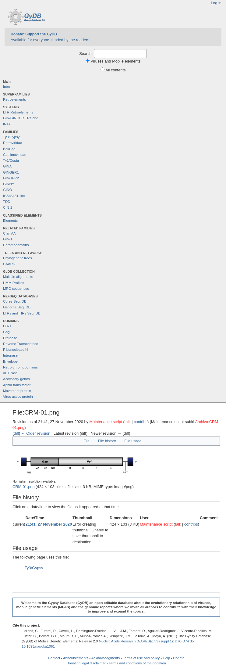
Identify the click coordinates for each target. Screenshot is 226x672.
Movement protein (17, 391)
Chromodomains (16, 245)
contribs (140, 421)
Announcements (75, 658)
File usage (132, 441)
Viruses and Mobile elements (115, 61)
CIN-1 (7, 207)
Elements (10, 220)
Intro (6, 86)
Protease (10, 338)
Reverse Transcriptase (20, 344)
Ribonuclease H (15, 349)
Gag (6, 332)
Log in (216, 3)
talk (128, 421)
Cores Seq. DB (14, 301)
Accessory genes (16, 379)
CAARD (9, 264)
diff (16, 433)
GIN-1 (7, 239)
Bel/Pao (9, 149)
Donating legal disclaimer (86, 663)
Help (166, 658)
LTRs (7, 326)
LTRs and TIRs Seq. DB (21, 313)
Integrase (10, 355)
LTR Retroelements (18, 112)
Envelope (10, 361)
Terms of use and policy (141, 658)
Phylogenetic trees (17, 258)
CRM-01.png (23, 486)
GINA (7, 166)
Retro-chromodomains (20, 367)
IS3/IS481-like (14, 196)
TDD (6, 201)
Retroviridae (12, 143)
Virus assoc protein (18, 396)
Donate (178, 658)
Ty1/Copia (11, 160)
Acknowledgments (105, 658)
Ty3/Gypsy (11, 137)
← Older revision (35, 433)
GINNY (8, 184)
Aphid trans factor (16, 385)
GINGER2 (11, 178)
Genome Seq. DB (16, 307)
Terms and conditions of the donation (137, 663)
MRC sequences (16, 288)
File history (107, 441)
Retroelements (14, 99)
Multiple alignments (18, 277)
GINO (7, 190)
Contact (54, 658)
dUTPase (10, 373)
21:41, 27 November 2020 (49, 524)
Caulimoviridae (14, 154)
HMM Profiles (13, 283)
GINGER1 (11, 172)
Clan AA (9, 233)
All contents (115, 70)
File (86, 441)
